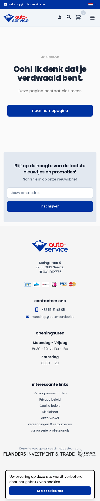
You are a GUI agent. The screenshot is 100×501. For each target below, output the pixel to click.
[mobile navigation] (92, 18)
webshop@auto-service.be (24, 4)
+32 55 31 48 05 (50, 309)
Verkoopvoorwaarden (50, 393)
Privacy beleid (50, 399)
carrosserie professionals (50, 430)
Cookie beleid (50, 405)
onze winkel (50, 418)
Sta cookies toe (50, 491)
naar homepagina (50, 110)
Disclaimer (50, 412)
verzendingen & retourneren (50, 424)
